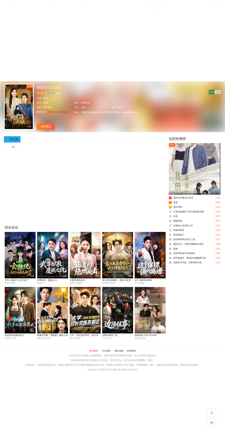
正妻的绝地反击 (77, 280)
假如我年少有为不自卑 (146, 335)
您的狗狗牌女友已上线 (182, 239)
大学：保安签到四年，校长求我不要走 (88, 335)
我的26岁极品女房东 (181, 197)
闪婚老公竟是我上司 (181, 225)
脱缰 (173, 248)
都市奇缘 (175, 207)
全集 (13, 147)
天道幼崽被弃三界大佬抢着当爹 (186, 211)
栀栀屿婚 (175, 221)
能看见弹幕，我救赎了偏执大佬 (52, 335)
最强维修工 (176, 234)
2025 (45, 102)
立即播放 (46, 126)
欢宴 (173, 216)
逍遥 (173, 202)
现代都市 (47, 107)
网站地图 (119, 351)
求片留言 (93, 351)
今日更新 (106, 351)
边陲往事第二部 (110, 335)
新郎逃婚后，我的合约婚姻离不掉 (187, 258)
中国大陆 (85, 102)
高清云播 (13, 139)
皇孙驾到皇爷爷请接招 (182, 253)
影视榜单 (131, 351)
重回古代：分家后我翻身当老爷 (186, 244)
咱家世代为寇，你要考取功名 (185, 262)
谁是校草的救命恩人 (14, 335)
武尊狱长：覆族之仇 (47, 280)
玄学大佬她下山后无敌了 (17, 280)
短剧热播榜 (177, 139)
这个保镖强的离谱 (143, 280)
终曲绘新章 (176, 230)
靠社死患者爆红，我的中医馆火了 (118, 280)
